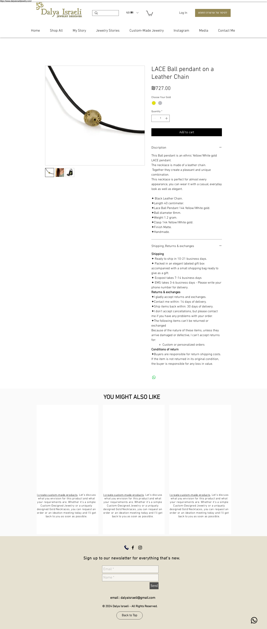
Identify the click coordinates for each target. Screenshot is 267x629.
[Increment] (166, 118)
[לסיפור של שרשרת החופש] (213, 13)
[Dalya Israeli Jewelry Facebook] (132, 547)
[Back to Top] (129, 615)
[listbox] (132, 13)
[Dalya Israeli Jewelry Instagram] (140, 547)
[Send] (154, 585)
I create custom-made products (57, 495)
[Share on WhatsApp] (154, 377)
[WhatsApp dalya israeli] (254, 620)
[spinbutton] (160, 118)
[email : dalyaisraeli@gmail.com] (130, 598)
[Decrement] (154, 118)
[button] (132, 13)
